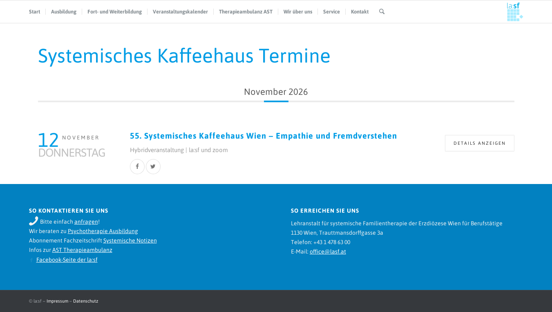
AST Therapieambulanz (82, 250)
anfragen (86, 221)
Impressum (57, 301)
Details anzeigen (480, 143)
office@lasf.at (328, 251)
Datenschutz (85, 301)
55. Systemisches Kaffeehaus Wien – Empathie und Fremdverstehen (263, 135)
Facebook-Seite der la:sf (67, 259)
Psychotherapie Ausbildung (103, 231)
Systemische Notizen (130, 240)
